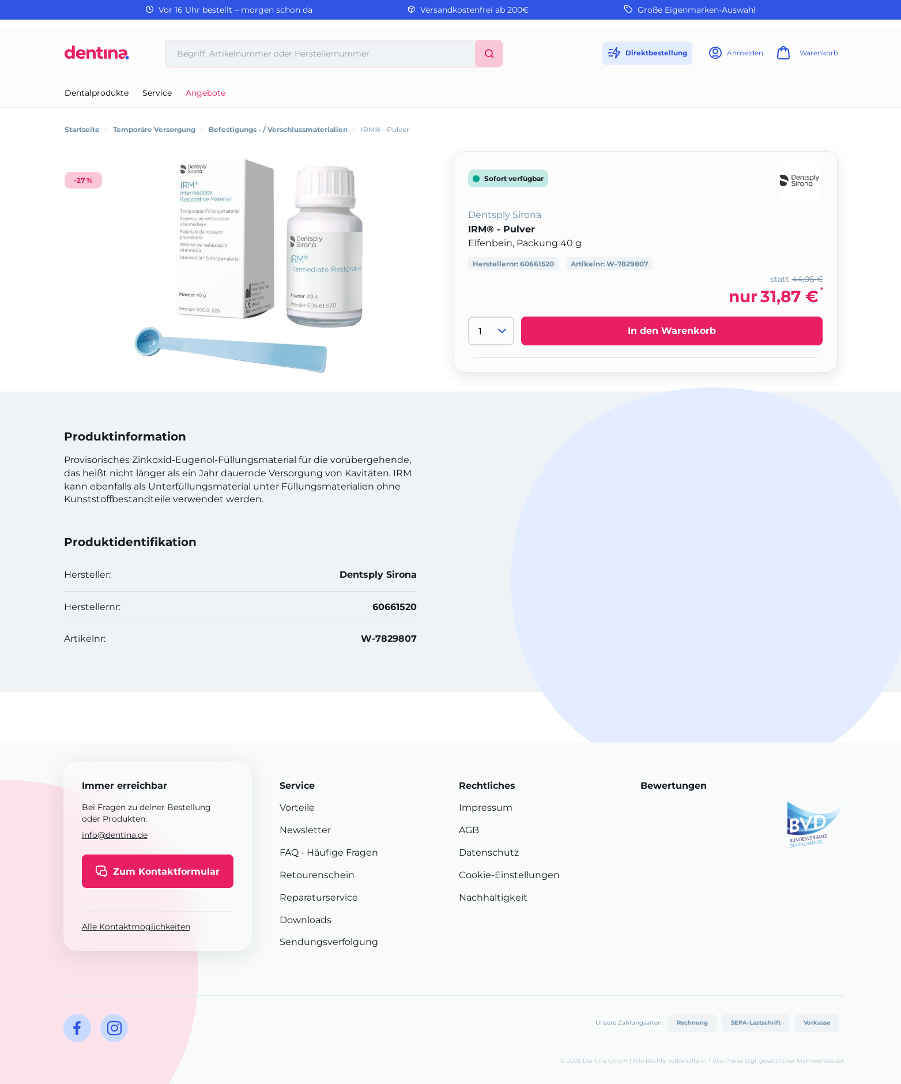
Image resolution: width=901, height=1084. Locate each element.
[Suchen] (489, 53)
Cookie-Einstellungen (509, 875)
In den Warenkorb (672, 330)
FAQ (289, 852)
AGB (469, 830)
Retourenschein (317, 875)
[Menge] (491, 331)
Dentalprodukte (97, 93)
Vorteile (297, 807)
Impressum (485, 807)
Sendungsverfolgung (329, 941)
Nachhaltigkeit (493, 897)
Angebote (205, 93)
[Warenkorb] (805, 56)
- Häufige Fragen (338, 852)
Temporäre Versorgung (154, 129)
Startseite (82, 129)
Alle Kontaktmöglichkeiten (136, 926)
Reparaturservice (319, 897)
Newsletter (305, 830)
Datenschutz (489, 852)
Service (157, 93)
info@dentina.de (115, 835)
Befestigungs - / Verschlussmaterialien (278, 129)
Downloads (305, 919)
